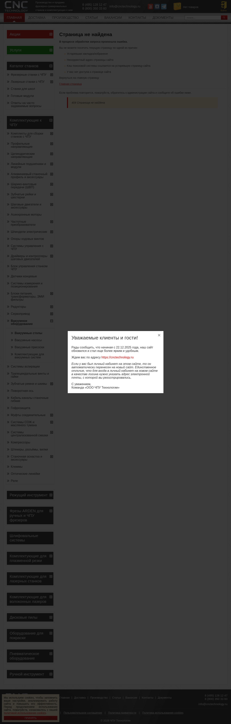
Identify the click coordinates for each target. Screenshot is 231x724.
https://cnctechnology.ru (117, 357)
